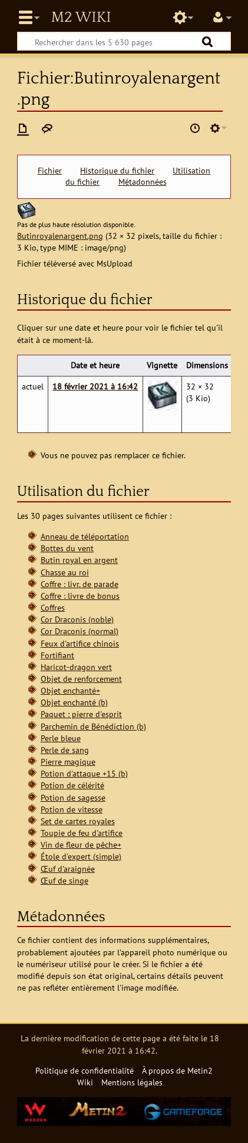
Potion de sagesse (73, 797)
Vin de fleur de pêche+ (81, 844)
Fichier (50, 170)
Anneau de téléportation (85, 536)
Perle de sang (65, 749)
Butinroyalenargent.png (60, 235)
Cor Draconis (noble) (77, 619)
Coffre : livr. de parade (79, 583)
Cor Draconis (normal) (79, 631)
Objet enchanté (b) (74, 702)
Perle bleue (61, 738)
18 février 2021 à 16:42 (95, 386)
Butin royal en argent (79, 559)
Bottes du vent (67, 548)
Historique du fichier (117, 170)
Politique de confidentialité (84, 1070)
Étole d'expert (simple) (81, 856)
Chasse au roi (65, 572)
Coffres (53, 607)
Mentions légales (132, 1082)
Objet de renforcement (81, 678)
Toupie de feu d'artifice (82, 832)
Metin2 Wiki (81, 17)
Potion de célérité (72, 785)
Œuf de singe (64, 880)
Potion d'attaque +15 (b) (84, 773)
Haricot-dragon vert (76, 666)
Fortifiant (57, 655)
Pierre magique (68, 761)
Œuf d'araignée (68, 868)
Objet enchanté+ (70, 690)
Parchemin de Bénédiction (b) (93, 726)
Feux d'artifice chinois (80, 643)
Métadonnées (142, 181)
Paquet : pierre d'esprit (81, 713)
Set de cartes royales (78, 821)
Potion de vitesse (71, 809)
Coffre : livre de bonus (80, 595)
